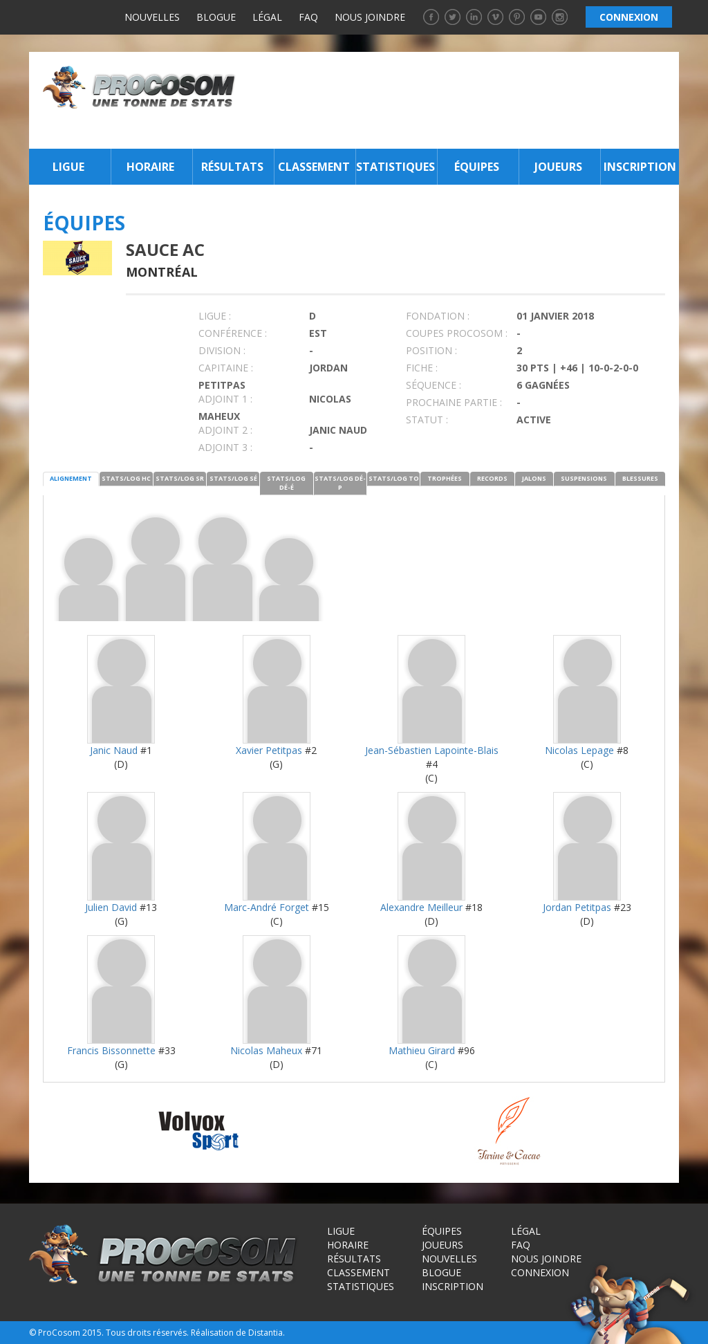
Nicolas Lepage (579, 750)
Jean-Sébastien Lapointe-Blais (432, 750)
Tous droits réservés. (147, 1332)
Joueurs (558, 166)
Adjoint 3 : (225, 447)
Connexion (540, 1272)
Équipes (476, 166)
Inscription (640, 166)
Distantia (265, 1332)
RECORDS (492, 478)
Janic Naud (114, 750)
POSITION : (431, 350)
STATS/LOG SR (180, 478)
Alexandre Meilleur (421, 907)
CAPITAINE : (225, 367)
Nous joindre (370, 17)
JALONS (534, 478)
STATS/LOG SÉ (233, 478)
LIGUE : (214, 315)
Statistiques (395, 166)
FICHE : (422, 367)
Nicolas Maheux (266, 1050)
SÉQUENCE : (433, 385)
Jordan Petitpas (577, 907)
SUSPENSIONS (584, 478)
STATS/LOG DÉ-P (340, 483)
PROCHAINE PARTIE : (454, 402)
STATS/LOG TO (394, 478)
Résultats (232, 166)
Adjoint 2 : (225, 429)
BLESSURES (640, 478)
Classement (314, 166)
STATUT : (427, 419)
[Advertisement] (461, 100)
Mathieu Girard (422, 1050)
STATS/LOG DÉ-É (286, 483)
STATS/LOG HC (126, 478)
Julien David (111, 907)
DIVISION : (221, 350)
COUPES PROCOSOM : (456, 333)
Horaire (150, 166)
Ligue (68, 166)
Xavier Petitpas (269, 750)
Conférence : (232, 333)
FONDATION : (437, 315)
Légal (267, 17)
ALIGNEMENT (71, 478)
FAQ (308, 17)
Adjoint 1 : (225, 398)
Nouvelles (152, 17)
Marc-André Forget (266, 907)
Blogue (216, 17)
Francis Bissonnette (111, 1050)
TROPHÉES (444, 478)
